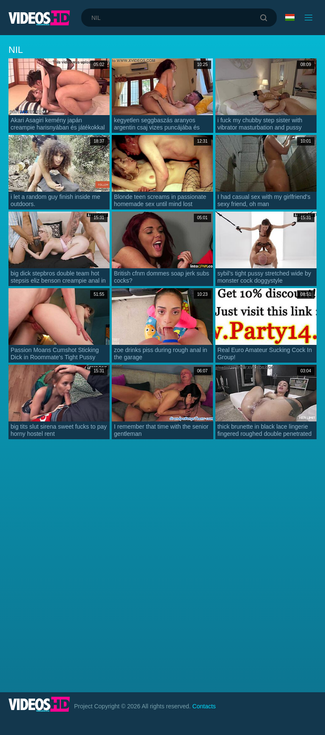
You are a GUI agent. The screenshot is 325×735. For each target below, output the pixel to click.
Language (290, 17)
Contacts (204, 706)
